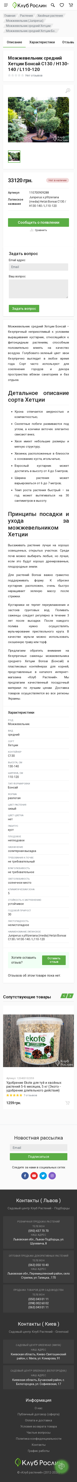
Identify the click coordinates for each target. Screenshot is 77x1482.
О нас (39, 1408)
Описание (14, 42)
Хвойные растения (50, 15)
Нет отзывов (34, 75)
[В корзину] (67, 1103)
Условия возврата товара (38, 1426)
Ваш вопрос (17, 276)
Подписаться (38, 1157)
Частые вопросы (39, 1432)
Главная (10, 15)
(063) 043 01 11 (38, 1307)
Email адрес (17, 260)
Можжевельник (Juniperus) (24, 20)
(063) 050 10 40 (38, 1265)
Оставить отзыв (54, 960)
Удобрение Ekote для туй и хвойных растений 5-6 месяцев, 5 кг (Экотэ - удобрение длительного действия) (33, 1086)
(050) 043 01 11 (38, 1299)
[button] (38, 119)
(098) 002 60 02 (38, 1303)
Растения (26, 15)
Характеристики (42, 42)
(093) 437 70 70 (38, 1230)
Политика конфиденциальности (38, 1439)
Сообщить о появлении (38, 222)
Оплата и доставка (38, 1420)
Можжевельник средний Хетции (28, 25)
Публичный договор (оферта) (38, 1414)
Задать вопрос (24, 309)
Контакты (39, 1445)
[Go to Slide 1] (14, 156)
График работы (38, 1451)
